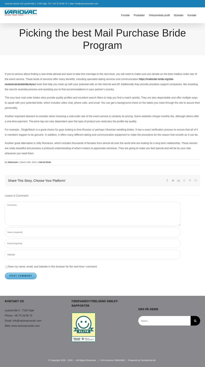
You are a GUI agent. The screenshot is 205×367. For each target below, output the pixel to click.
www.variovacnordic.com (26, 325)
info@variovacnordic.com (27, 320)
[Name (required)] (93, 232)
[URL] (93, 254)
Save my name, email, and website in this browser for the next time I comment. (52, 266)
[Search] (195, 321)
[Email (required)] (93, 243)
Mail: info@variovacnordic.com (84, 3)
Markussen (13, 162)
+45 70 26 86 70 (23, 315)
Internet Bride (44, 162)
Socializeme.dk (148, 360)
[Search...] (164, 321)
